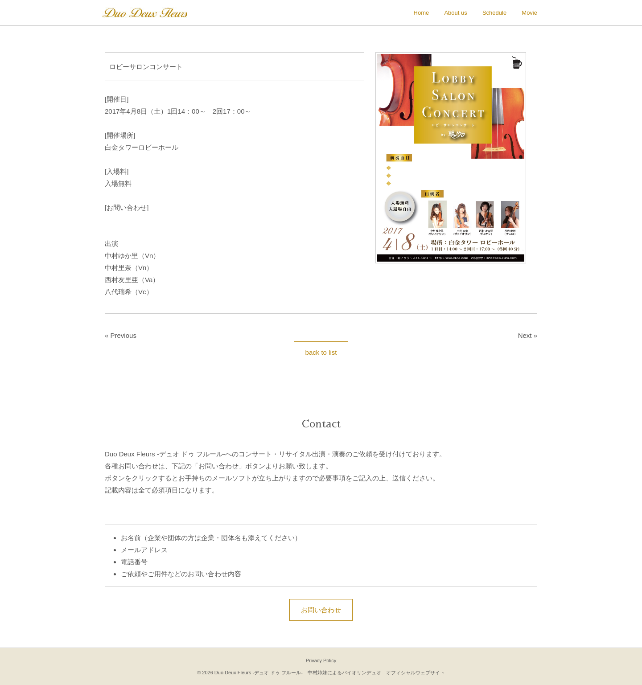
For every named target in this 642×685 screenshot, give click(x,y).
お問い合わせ (321, 610)
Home (421, 12)
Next (525, 335)
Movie (529, 12)
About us (455, 12)
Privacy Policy (321, 660)
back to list (321, 352)
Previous (123, 335)
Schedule (494, 12)
